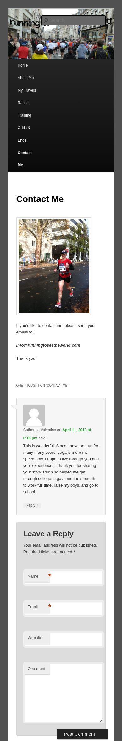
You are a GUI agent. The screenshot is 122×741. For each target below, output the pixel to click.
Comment (36, 668)
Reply (32, 505)
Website (35, 637)
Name (39, 576)
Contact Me (25, 159)
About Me (26, 78)
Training (24, 115)
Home (23, 65)
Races (23, 103)
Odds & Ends (24, 134)
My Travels (27, 90)
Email (39, 607)
